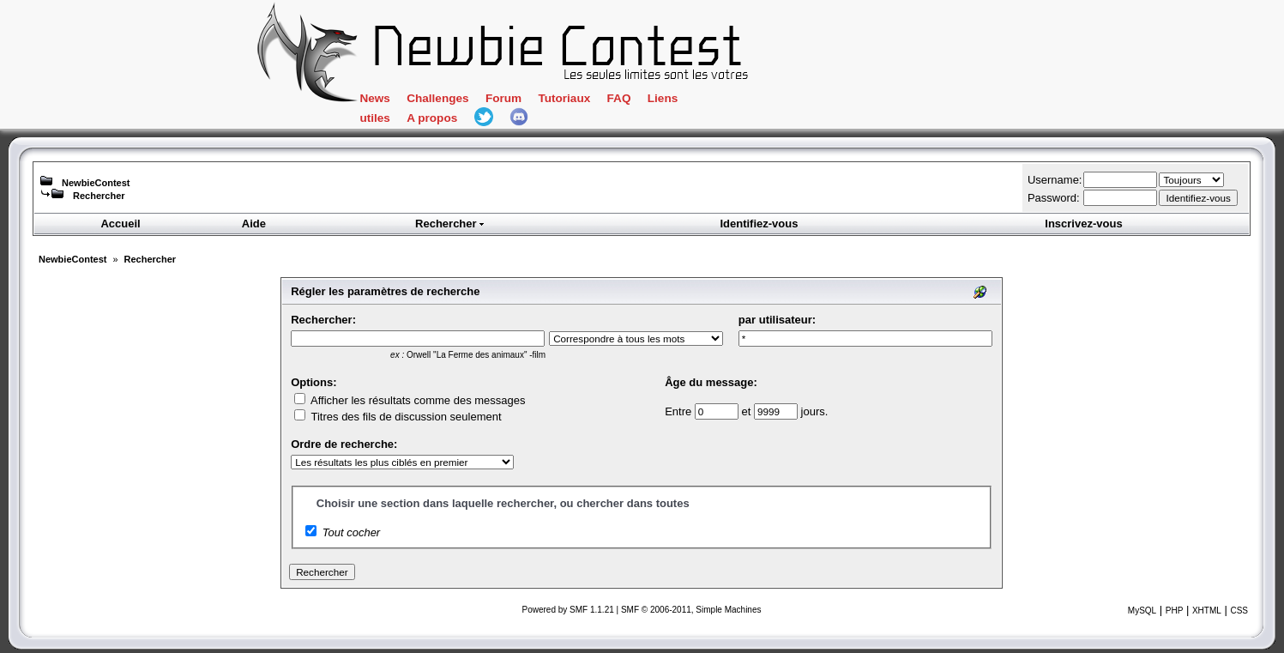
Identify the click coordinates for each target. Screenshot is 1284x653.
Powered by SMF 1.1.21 (568, 609)
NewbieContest (96, 183)
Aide (254, 223)
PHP (1175, 610)
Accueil (120, 223)
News (374, 98)
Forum (503, 98)
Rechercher (99, 195)
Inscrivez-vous (1083, 223)
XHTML (1206, 610)
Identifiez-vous (759, 223)
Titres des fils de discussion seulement (397, 416)
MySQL (1142, 610)
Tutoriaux (564, 98)
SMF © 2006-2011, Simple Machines (691, 609)
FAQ (619, 98)
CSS (1239, 610)
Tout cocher (351, 532)
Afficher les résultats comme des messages (409, 400)
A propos (432, 118)
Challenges (437, 98)
